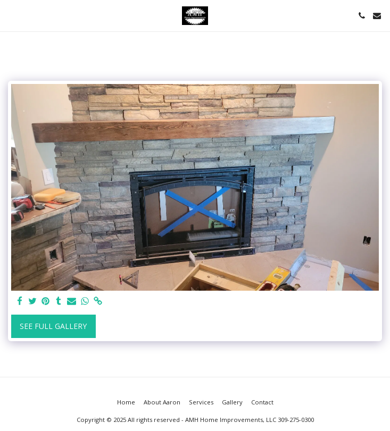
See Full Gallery (53, 326)
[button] (12, 15)
